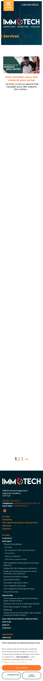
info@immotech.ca (11, 501)
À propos (7, 520)
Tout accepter (21, 549)
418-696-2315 (34, 503)
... (28, 89)
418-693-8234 (30, 4)
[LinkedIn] (4, 511)
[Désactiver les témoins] (38, 645)
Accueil (6, 517)
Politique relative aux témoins (14, 544)
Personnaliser (13, 557)
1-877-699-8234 (21, 506)
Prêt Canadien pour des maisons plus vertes (22, 79)
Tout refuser (31, 557)
